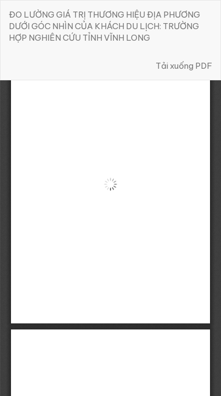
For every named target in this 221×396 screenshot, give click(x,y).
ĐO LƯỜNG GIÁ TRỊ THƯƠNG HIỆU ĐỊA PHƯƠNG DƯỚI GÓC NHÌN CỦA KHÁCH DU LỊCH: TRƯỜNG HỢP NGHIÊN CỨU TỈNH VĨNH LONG (104, 26)
